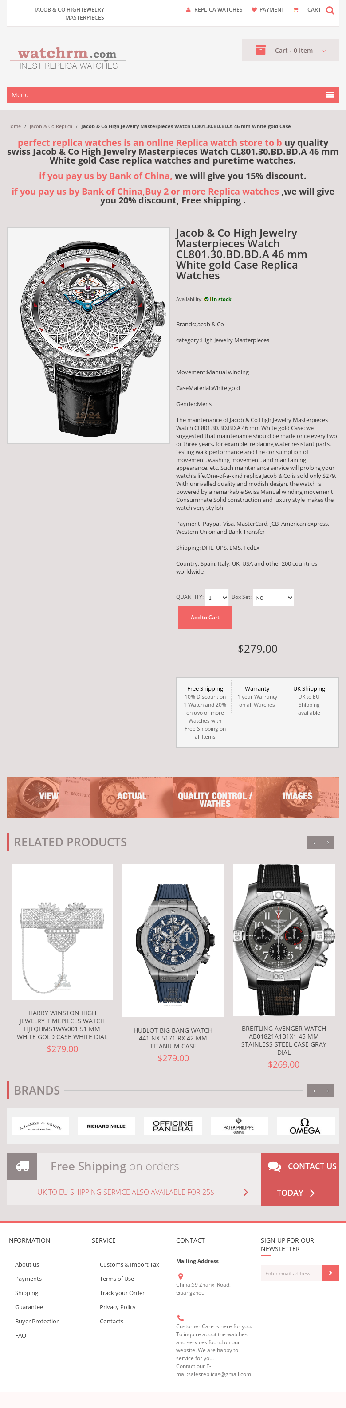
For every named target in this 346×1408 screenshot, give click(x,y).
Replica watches (218, 9)
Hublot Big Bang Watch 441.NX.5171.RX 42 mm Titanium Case (173, 1038)
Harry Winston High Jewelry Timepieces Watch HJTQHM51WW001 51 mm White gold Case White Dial (62, 1025)
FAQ (20, 1335)
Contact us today (302, 1179)
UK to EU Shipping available (309, 700)
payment (272, 9)
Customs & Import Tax (129, 1264)
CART (314, 9)
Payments (28, 1279)
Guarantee (29, 1307)
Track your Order (122, 1293)
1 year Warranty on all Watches (257, 696)
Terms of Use (117, 1279)
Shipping (26, 1293)
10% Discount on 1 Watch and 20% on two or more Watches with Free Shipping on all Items (204, 712)
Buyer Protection (37, 1321)
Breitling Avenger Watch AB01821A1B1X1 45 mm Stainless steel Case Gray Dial (283, 1040)
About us (27, 1264)
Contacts (111, 1321)
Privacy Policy (118, 1307)
